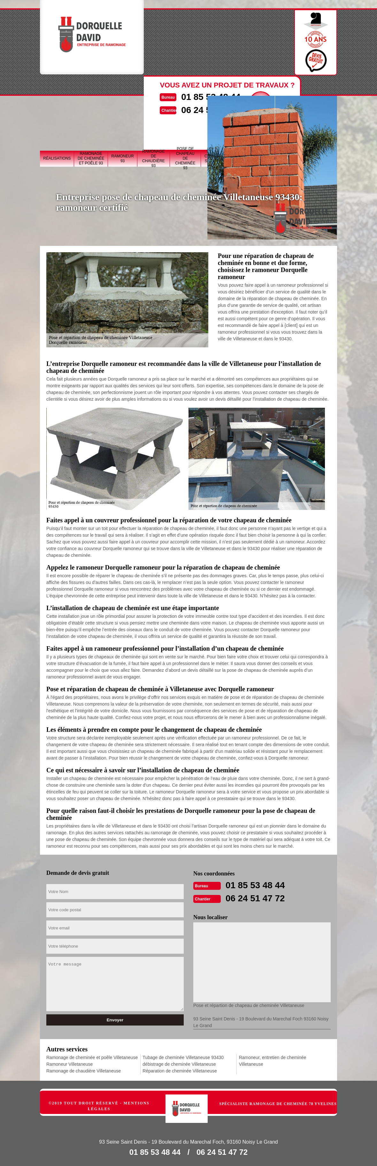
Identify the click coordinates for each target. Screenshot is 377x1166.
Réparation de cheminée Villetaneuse (179, 1070)
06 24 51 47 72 (257, 897)
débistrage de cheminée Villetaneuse (179, 1063)
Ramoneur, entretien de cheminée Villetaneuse (272, 1060)
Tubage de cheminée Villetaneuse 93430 (183, 1056)
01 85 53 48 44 (257, 885)
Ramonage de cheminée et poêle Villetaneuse (92, 1056)
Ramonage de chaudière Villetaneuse (83, 1070)
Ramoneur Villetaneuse (69, 1063)
